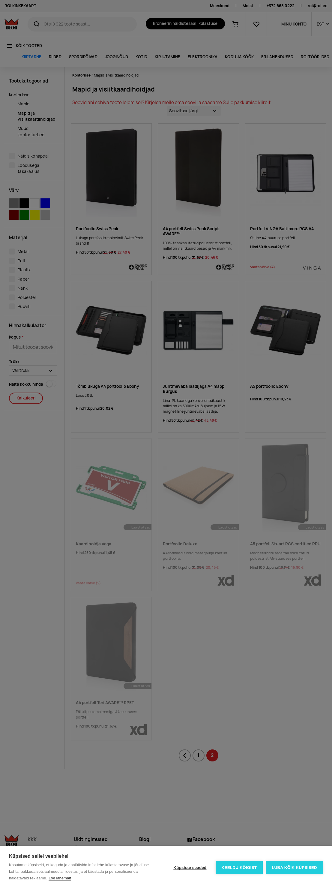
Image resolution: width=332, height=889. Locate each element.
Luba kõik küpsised (294, 867)
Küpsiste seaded (189, 867)
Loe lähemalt (60, 878)
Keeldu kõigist (239, 867)
